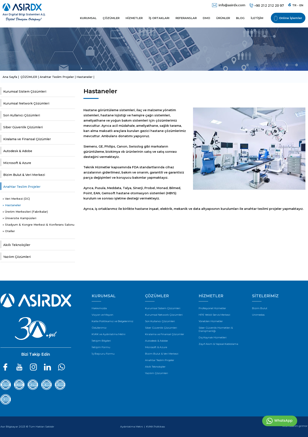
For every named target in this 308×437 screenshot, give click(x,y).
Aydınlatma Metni (131, 426)
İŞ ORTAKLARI (159, 18)
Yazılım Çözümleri (17, 257)
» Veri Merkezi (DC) (16, 198)
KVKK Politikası (155, 426)
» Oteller (9, 231)
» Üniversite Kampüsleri (19, 218)
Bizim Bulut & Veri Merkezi (24, 175)
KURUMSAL (88, 18)
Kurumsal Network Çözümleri (26, 103)
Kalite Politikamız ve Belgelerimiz (112, 321)
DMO (206, 18)
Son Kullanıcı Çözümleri (21, 115)
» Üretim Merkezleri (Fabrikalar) (25, 211)
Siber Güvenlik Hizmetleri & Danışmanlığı (216, 329)
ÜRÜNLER (223, 18)
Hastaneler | (85, 77)
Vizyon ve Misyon (102, 314)
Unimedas (258, 314)
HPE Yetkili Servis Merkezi (214, 314)
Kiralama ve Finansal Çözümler (27, 139)
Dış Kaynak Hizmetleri (213, 337)
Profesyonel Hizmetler (212, 308)
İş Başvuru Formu (103, 353)
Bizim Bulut (259, 308)
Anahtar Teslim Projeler (21, 187)
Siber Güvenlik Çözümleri (23, 127)
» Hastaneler (12, 205)
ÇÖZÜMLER (111, 18)
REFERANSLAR (186, 18)
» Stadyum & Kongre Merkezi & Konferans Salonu (38, 224)
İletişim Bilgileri (101, 340)
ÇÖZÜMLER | (30, 77)
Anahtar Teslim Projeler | (58, 77)
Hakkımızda (99, 308)
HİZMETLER (134, 18)
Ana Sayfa (10, 77)
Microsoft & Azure (17, 163)
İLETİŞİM (257, 18)
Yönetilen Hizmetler (211, 321)
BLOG (240, 18)
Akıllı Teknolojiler (16, 245)
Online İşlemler (288, 18)
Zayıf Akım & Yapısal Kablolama (218, 343)
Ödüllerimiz (99, 327)
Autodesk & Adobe (17, 151)
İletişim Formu (101, 347)
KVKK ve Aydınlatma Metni (108, 334)
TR (294, 5)
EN (301, 5)
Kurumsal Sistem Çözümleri (24, 91)
